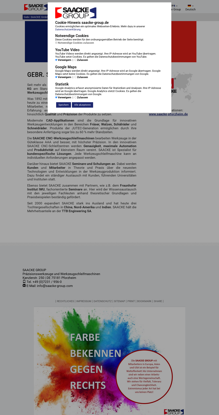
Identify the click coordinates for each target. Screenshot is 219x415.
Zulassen (81, 59)
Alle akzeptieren (82, 104)
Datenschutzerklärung (68, 29)
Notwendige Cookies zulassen (74, 42)
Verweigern (63, 59)
